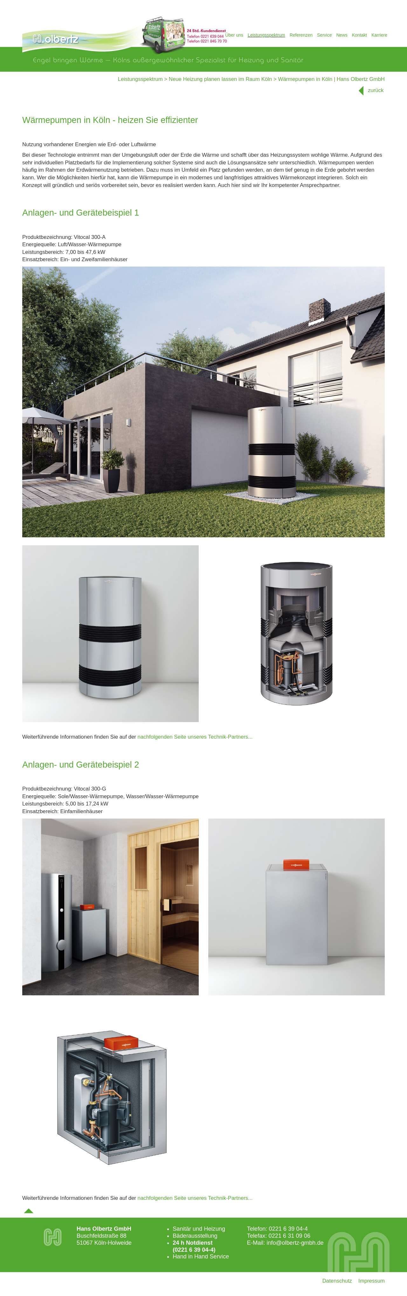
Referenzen (301, 35)
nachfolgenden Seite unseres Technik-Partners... (195, 737)
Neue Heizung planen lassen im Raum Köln (220, 79)
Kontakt (359, 35)
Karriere (379, 35)
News (342, 35)
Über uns (234, 35)
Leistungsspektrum (266, 35)
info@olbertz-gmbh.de (294, 1243)
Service (324, 35)
